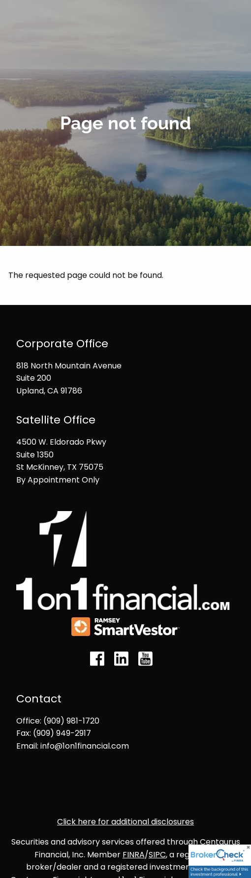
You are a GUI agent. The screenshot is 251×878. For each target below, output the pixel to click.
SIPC (157, 854)
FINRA (134, 854)
